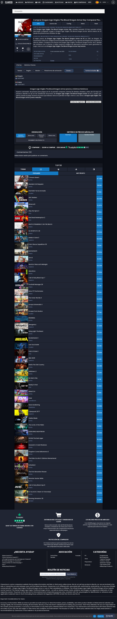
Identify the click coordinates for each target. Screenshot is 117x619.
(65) (77, 149)
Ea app (52, 60)
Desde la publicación (21, 137)
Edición (37, 71)
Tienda (19, 71)
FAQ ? (4, 566)
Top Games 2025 (105, 566)
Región (28, 71)
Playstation (88, 563)
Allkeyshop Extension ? (9, 568)
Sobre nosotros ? (7, 557)
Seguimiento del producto (36, 142)
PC (85, 557)
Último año (31, 137)
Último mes (52, 137)
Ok (94, 616)
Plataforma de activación (53, 71)
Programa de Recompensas (104, 558)
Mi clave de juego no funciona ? (11, 563)
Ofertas (19, 65)
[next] (29, 36)
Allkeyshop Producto (106, 568)
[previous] (16, 36)
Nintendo (87, 567)
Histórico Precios (30, 65)
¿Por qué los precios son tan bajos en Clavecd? (16, 561)
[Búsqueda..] (58, 11)
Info (38, 24)
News (83, 24)
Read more (101, 616)
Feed (96, 24)
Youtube (77, 557)
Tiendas (52, 559)
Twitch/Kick (53, 557)
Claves (68, 71)
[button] (74, 77)
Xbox (86, 560)
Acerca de (53, 24)
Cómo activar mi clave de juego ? (12, 564)
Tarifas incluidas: (91, 71)
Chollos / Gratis (104, 563)
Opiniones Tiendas (105, 564)
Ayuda (109, 616)
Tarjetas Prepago (105, 561)
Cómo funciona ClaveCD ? (10, 559)
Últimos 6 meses (41, 137)
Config (69, 24)
